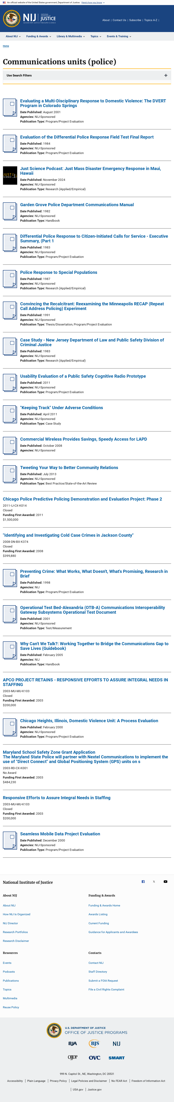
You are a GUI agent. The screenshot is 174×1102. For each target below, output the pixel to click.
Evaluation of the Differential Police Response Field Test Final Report (87, 137)
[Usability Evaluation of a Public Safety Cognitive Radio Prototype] (10, 391)
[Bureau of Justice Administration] (73, 1046)
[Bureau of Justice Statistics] (94, 1048)
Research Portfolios (15, 932)
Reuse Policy (11, 1007)
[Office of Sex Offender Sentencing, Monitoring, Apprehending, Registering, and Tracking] (117, 1060)
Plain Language (36, 1081)
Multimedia (10, 998)
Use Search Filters (19, 75)
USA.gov (78, 1089)
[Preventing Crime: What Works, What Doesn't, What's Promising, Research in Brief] (10, 586)
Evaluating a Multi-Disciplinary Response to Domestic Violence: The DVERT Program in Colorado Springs (93, 103)
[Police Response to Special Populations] (10, 287)
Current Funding (99, 923)
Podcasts (9, 971)
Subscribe (135, 20)
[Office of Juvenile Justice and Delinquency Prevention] (72, 1061)
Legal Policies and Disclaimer (89, 1081)
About (106, 20)
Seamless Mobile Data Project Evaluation (60, 833)
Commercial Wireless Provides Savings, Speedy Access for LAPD (83, 439)
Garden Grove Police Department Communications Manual (77, 204)
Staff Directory (98, 971)
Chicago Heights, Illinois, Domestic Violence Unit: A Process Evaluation (89, 720)
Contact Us (119, 20)
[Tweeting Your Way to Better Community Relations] (10, 482)
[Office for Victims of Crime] (94, 1060)
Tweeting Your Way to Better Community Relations (69, 467)
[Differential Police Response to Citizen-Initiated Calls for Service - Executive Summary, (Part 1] (10, 251)
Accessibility (15, 1081)
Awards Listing (98, 914)
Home (6, 46)
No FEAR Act (119, 1081)
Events (7, 963)
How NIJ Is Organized (16, 914)
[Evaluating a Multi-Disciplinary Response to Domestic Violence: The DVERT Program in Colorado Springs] (10, 115)
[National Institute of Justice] (116, 1046)
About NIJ (9, 905)
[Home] (39, 18)
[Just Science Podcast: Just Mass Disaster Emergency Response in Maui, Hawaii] (10, 176)
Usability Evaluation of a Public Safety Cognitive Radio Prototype (83, 376)
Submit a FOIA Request (103, 980)
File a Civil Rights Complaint (106, 989)
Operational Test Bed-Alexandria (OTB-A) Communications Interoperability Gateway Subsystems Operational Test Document (92, 610)
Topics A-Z (150, 20)
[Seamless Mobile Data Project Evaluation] (10, 848)
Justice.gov (95, 1089)
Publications (11, 980)
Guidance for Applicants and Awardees (113, 932)
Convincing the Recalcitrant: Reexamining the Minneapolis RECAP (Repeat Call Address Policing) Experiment (92, 306)
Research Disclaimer (16, 941)
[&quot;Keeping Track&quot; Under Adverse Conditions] (10, 422)
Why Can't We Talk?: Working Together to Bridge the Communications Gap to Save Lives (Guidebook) (94, 646)
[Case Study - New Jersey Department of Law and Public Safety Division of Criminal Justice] (10, 354)
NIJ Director (10, 923)
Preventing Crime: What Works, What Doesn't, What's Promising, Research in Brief (94, 574)
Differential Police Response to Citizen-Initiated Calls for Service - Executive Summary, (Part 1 (94, 238)
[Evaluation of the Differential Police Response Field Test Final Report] (10, 151)
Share (164, 22)
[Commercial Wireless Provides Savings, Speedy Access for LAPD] (10, 454)
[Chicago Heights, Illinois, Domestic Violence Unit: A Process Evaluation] (10, 735)
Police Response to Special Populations (58, 272)
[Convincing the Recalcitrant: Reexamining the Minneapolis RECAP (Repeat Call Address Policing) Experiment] (10, 318)
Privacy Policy (58, 1081)
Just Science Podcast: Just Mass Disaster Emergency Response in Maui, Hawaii (90, 171)
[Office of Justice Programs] (12, 18)
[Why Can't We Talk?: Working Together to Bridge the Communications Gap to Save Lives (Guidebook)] (10, 658)
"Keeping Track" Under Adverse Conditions (61, 407)
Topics (7, 989)
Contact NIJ (96, 963)
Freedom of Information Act (148, 1081)
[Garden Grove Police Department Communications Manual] (10, 219)
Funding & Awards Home (104, 905)
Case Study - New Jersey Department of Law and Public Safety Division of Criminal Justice (92, 342)
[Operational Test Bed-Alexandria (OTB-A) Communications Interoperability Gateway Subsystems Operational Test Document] (10, 622)
